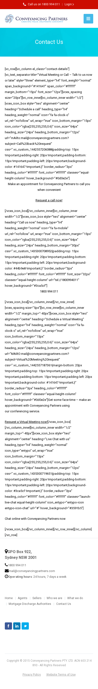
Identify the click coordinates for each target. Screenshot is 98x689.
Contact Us (63, 604)
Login (68, 4)
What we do (75, 598)
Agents (22, 598)
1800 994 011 (17, 565)
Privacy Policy (32, 674)
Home (9, 598)
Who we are (54, 598)
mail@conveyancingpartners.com (32, 571)
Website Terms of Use (61, 674)
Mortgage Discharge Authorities (30, 604)
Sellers (37, 598)
